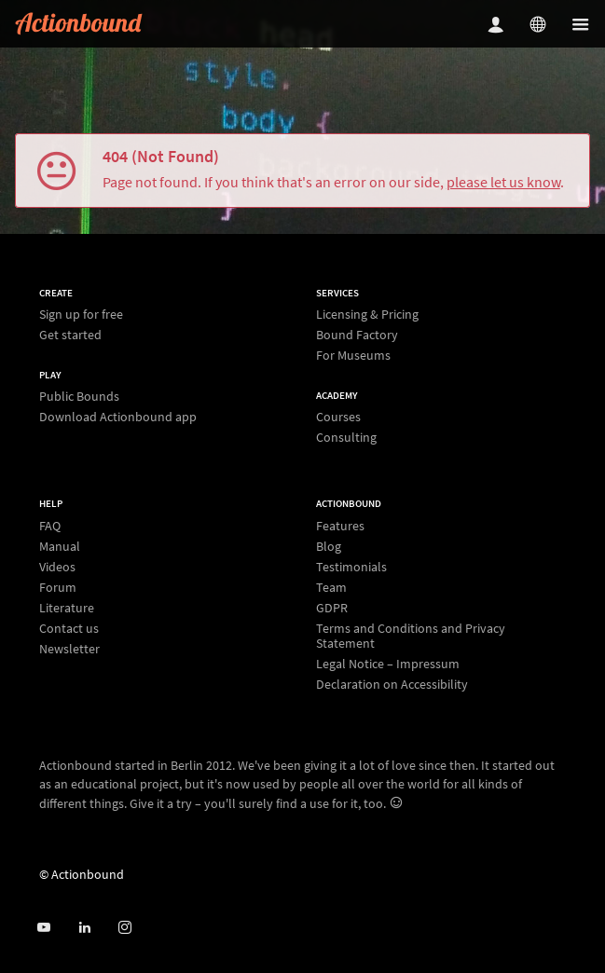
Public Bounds (79, 396)
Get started (70, 334)
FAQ (50, 526)
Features (340, 526)
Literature (66, 607)
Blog (328, 546)
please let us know (503, 181)
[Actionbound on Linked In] (84, 928)
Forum (57, 587)
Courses (338, 417)
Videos (57, 566)
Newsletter (69, 648)
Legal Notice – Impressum (388, 663)
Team (331, 587)
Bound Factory (357, 334)
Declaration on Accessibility (392, 684)
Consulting (346, 437)
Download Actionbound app (118, 416)
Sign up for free (81, 314)
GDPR (332, 607)
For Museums (353, 355)
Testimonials (351, 566)
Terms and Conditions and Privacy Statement (410, 635)
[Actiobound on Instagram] (124, 928)
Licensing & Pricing (367, 314)
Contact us (69, 628)
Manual (59, 546)
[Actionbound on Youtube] (43, 928)
